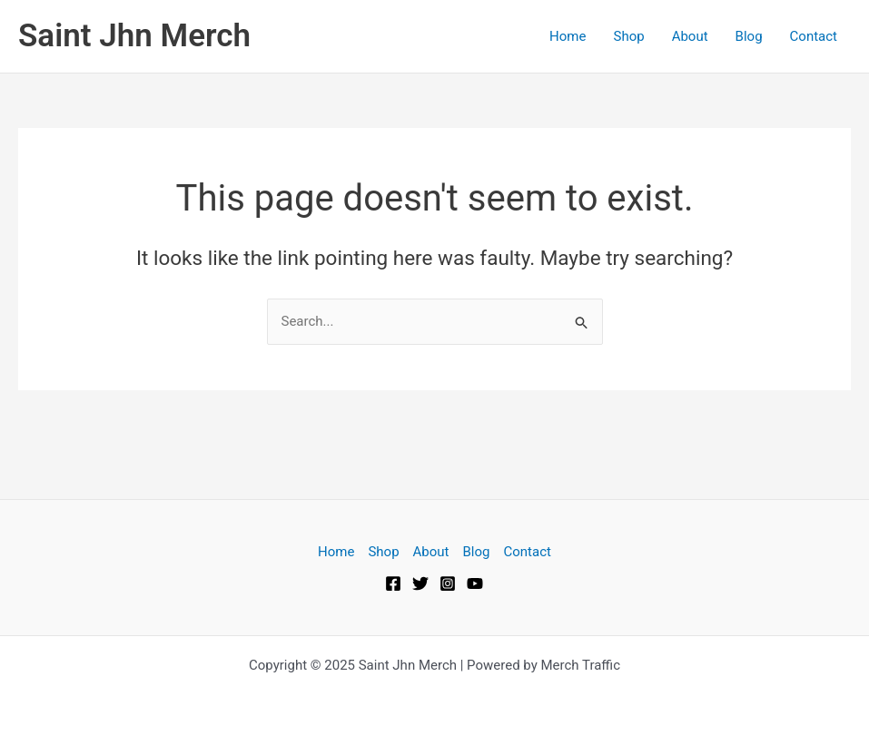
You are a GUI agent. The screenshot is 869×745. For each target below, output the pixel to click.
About (690, 36)
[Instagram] (447, 583)
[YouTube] (475, 583)
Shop (628, 36)
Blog (749, 36)
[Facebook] (393, 583)
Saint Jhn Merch (134, 35)
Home (567, 36)
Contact (813, 36)
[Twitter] (420, 583)
